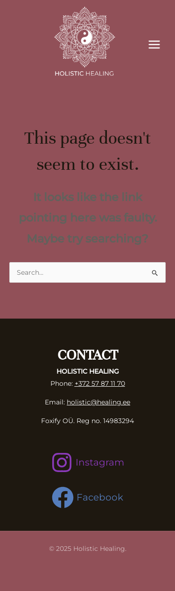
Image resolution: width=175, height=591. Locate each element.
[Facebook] (87, 497)
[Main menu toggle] (154, 44)
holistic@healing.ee (98, 402)
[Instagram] (87, 462)
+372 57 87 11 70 (100, 383)
